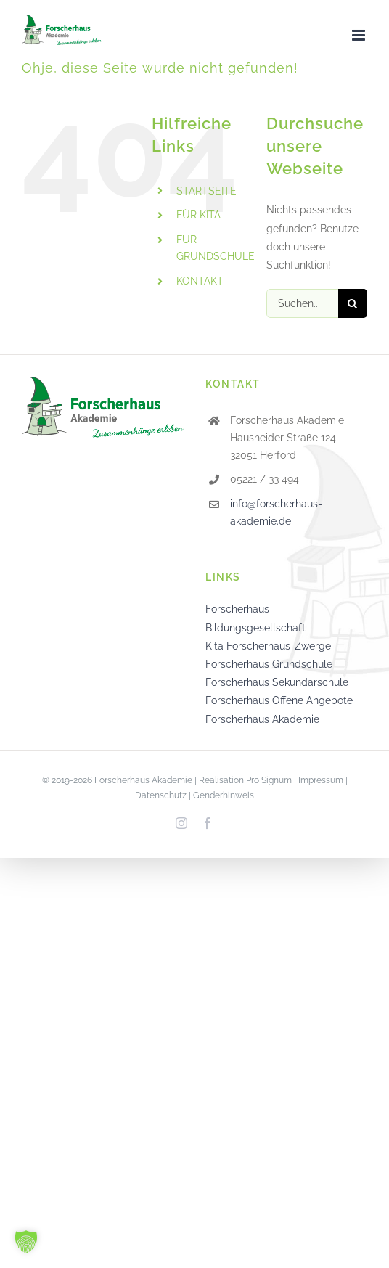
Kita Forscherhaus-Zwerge (268, 646)
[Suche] (352, 303)
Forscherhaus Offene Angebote (279, 700)
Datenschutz (161, 795)
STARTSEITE (206, 191)
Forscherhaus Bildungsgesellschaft (255, 618)
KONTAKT (200, 281)
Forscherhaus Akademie (262, 719)
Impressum (320, 780)
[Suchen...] (302, 303)
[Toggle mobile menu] (359, 35)
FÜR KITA (198, 215)
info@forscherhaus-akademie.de (276, 512)
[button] (26, 1242)
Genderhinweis (223, 795)
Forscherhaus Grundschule (268, 664)
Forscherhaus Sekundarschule (276, 682)
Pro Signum (269, 780)
